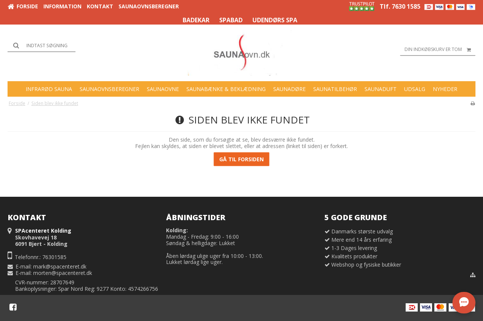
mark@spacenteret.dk (59, 266)
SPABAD (231, 20)
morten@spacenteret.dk (62, 272)
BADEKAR (196, 20)
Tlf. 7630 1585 (400, 6)
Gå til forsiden (241, 159)
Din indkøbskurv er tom (440, 49)
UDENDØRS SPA (274, 20)
